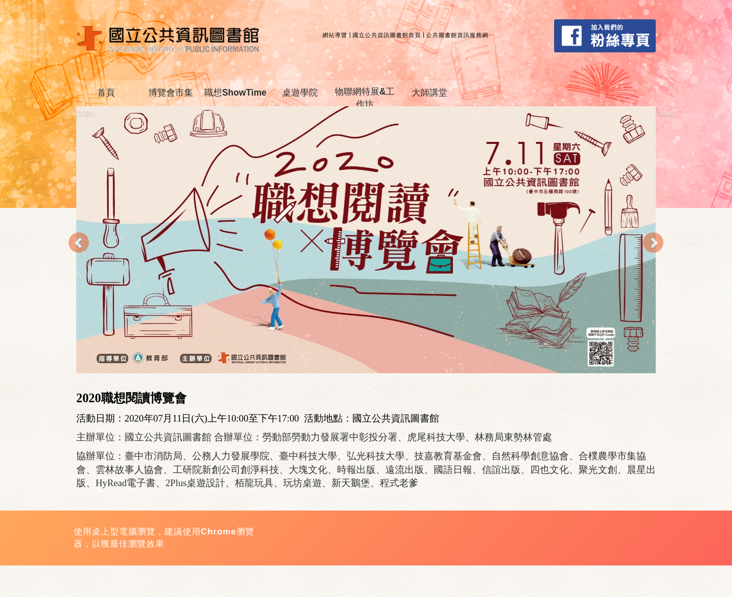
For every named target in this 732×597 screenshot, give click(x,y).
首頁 (106, 92)
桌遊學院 (300, 92)
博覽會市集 (170, 92)
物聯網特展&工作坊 (365, 97)
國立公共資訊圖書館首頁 (386, 35)
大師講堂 (429, 92)
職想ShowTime (235, 92)
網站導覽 (334, 35)
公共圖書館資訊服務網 (457, 35)
